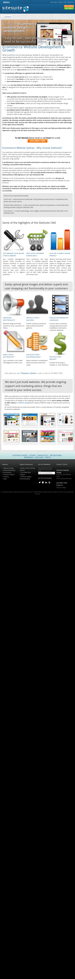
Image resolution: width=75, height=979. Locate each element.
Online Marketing (9, 470)
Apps (5, 479)
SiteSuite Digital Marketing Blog (25, 478)
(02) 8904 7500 (37, 141)
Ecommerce (8, 17)
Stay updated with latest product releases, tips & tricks (46, 469)
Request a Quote (28, 373)
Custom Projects (8, 474)
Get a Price (69, 6)
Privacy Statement (69, 492)
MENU (6, 2)
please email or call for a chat (37, 138)
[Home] (2, 17)
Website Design (8, 468)
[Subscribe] (53, 473)
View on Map (61, 487)
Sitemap (37, 494)
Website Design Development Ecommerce (20, 492)
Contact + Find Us (61, 464)
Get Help (69, 8)
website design (23, 403)
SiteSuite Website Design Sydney (43, 492)
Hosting (6, 477)
